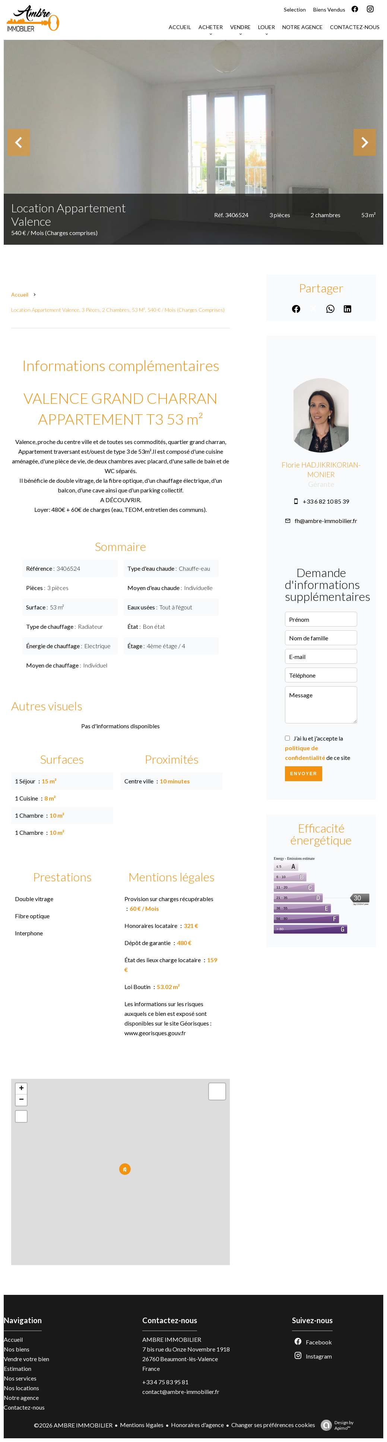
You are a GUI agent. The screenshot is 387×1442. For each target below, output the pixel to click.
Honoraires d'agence (197, 1424)
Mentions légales (142, 1424)
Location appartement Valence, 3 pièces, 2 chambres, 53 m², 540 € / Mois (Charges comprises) (118, 310)
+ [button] (21, 1088)
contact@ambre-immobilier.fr (180, 1391)
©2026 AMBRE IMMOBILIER (73, 1425)
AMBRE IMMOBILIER (171, 1339)
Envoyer (303, 773)
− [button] (21, 1100)
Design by (335, 1425)
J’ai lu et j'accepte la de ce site (317, 748)
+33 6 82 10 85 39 (326, 501)
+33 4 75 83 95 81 (165, 1381)
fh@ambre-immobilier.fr (326, 520)
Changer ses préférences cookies (273, 1424)
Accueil (19, 294)
